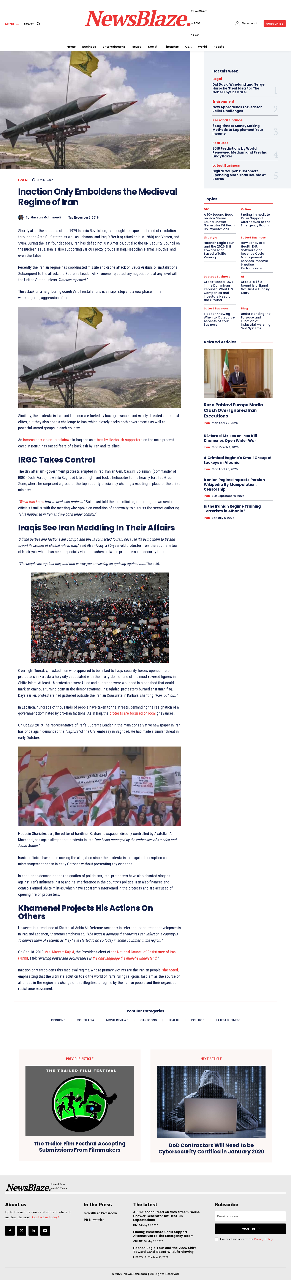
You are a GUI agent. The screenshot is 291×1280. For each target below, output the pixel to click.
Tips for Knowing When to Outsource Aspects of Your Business (219, 319)
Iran (23, 180)
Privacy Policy (263, 1239)
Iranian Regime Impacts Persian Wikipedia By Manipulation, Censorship (234, 484)
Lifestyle (140, 1257)
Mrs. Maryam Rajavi (59, 952)
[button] (33, 23)
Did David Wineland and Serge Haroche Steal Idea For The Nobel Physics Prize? (238, 88)
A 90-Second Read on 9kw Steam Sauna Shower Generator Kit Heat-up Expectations (166, 1216)
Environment (223, 101)
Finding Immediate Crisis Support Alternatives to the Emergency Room (163, 1234)
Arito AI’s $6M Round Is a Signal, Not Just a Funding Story (255, 287)
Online (137, 1241)
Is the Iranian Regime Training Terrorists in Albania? (232, 509)
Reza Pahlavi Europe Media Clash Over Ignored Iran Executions (233, 410)
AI (242, 276)
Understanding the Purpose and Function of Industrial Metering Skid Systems (255, 321)
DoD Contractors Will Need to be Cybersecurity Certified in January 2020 (211, 1148)
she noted (170, 970)
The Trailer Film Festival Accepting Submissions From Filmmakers (80, 1147)
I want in (250, 1229)
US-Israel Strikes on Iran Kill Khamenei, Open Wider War (230, 438)
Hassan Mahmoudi (46, 217)
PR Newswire (94, 1219)
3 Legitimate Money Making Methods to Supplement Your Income (237, 130)
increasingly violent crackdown (47, 440)
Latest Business (216, 308)
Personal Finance (227, 120)
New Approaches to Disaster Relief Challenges (237, 109)
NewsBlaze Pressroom (100, 1213)
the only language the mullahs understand (124, 958)
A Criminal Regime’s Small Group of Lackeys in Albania (238, 460)
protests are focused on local (133, 713)
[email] (250, 1216)
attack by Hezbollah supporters (118, 440)
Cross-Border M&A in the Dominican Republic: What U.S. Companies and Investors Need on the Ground (219, 291)
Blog (244, 308)
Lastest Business (217, 276)
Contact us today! (45, 1217)
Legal (217, 78)
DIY (135, 1225)
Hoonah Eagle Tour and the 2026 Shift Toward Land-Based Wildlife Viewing (164, 1250)
